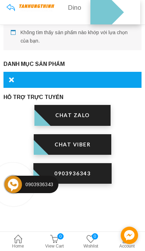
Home (18, 242)
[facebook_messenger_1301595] (129, 235)
